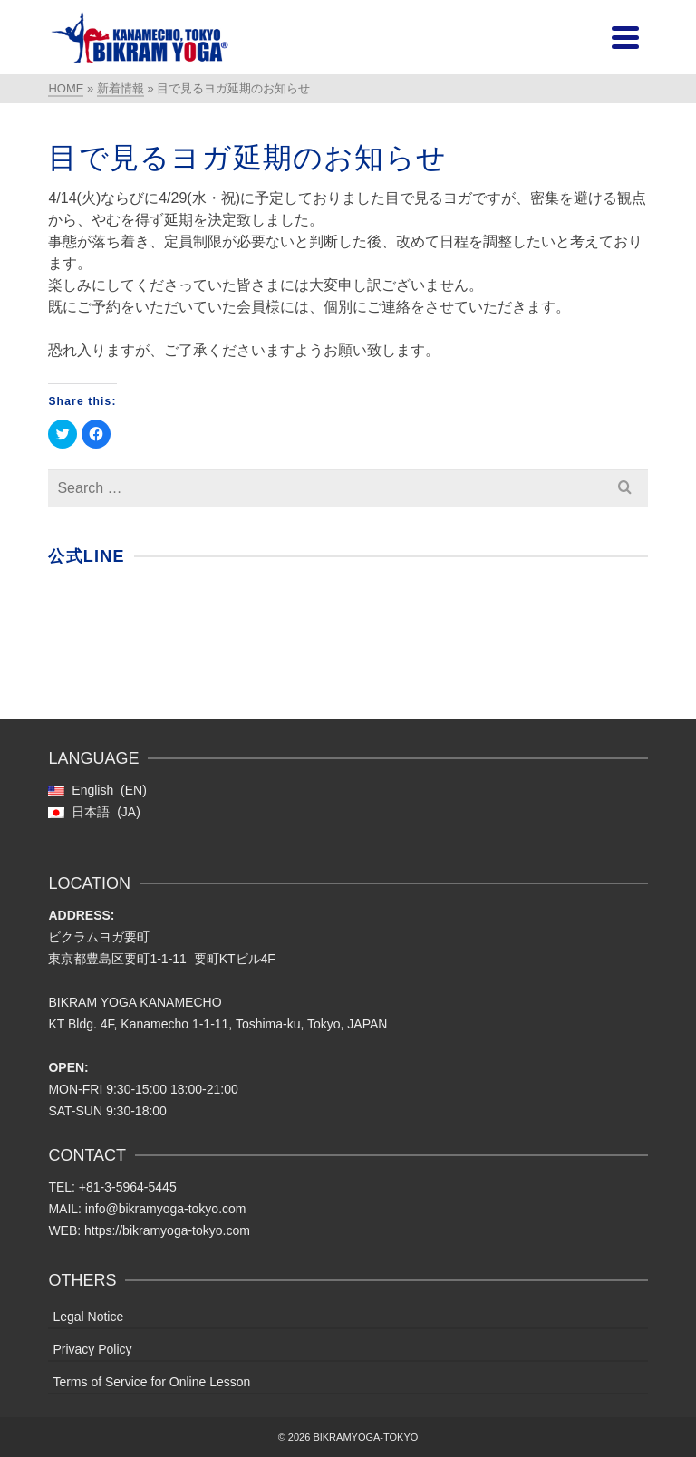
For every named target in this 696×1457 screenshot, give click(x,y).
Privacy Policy (92, 1349)
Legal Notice (88, 1316)
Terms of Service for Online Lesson (151, 1382)
